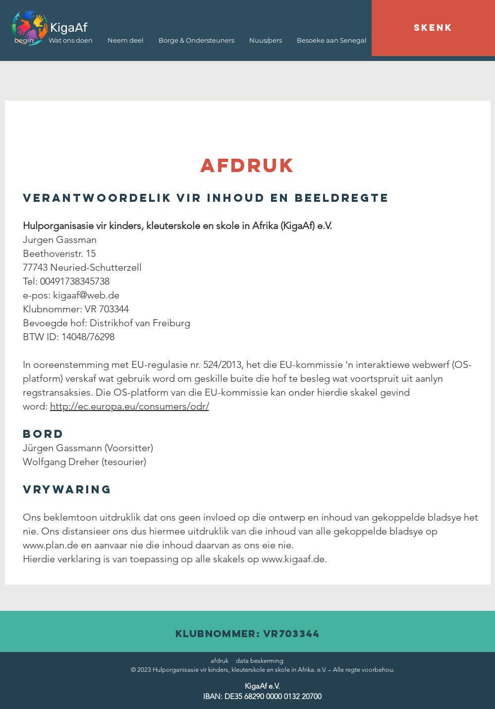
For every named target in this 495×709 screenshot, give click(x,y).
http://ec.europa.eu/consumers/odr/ (129, 406)
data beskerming (259, 660)
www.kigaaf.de (293, 559)
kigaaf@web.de (86, 295)
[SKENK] (433, 28)
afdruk (219, 660)
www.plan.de (50, 545)
